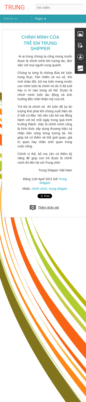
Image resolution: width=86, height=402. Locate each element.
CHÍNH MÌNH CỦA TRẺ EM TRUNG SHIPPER (40, 43)
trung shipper (58, 188)
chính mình (39, 188)
